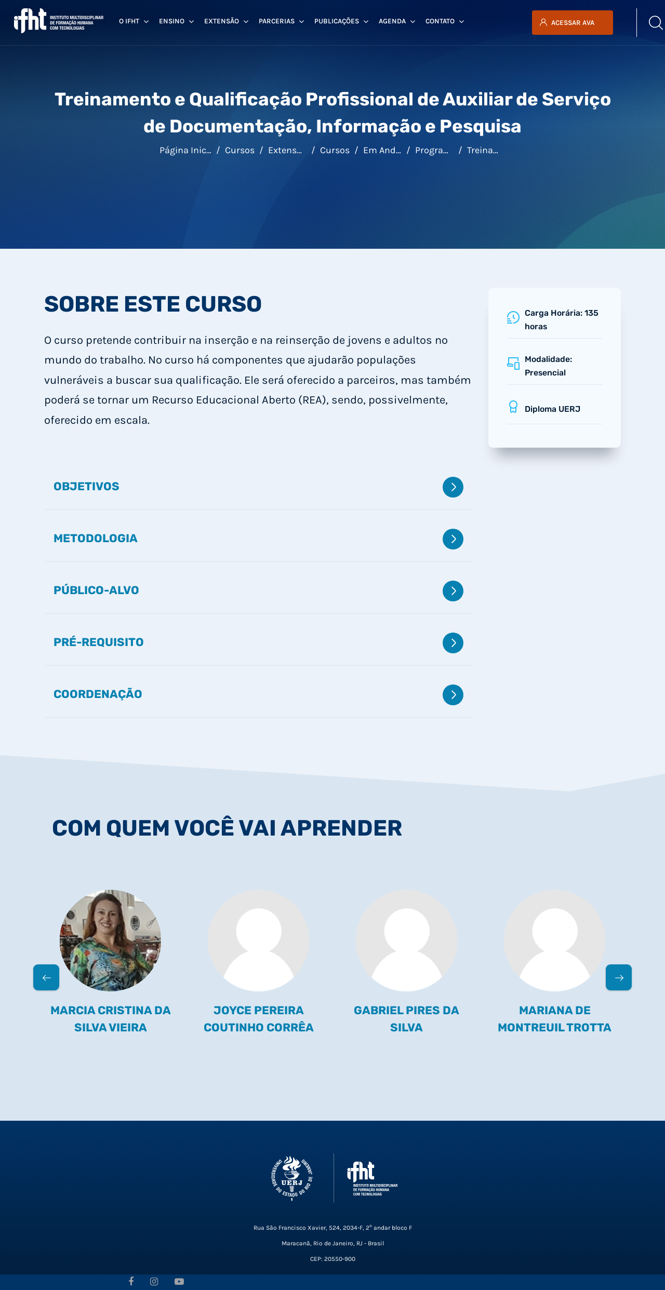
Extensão (287, 150)
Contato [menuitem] (444, 21)
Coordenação (258, 694)
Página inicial (188, 150)
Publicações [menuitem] (341, 21)
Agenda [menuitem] (397, 21)
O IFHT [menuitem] (134, 21)
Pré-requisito (258, 643)
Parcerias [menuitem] (281, 21)
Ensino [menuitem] (176, 21)
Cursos (240, 150)
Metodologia (258, 539)
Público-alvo (258, 591)
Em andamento (396, 150)
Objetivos (258, 487)
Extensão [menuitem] (226, 21)
